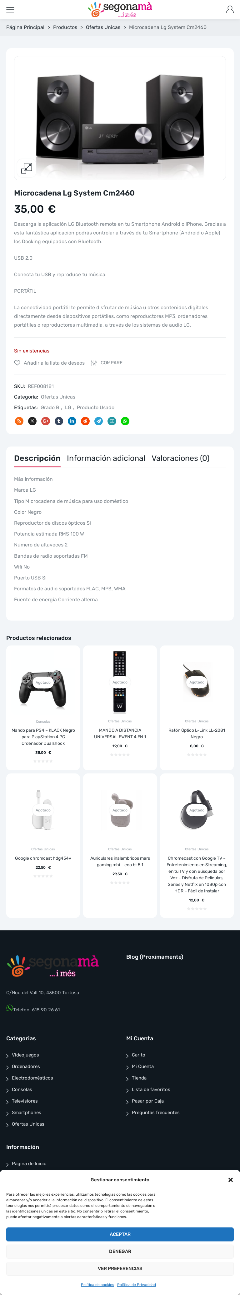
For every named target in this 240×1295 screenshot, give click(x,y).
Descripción (37, 458)
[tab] (37, 460)
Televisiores (25, 1101)
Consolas (43, 722)
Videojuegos (25, 1055)
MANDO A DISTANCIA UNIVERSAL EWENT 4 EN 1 (120, 734)
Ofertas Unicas (103, 27)
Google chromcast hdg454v (43, 858)
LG (68, 407)
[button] (231, 1180)
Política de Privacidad (136, 1285)
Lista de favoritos (151, 1089)
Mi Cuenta (143, 1066)
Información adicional (106, 458)
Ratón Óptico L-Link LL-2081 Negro (196, 734)
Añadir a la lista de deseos (53, 363)
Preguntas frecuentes (156, 1112)
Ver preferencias (120, 1268)
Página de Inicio (29, 1163)
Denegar (120, 1251)
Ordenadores (26, 1066)
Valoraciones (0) (180, 458)
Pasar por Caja (148, 1101)
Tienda (139, 1078)
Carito (138, 1055)
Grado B (50, 407)
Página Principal (25, 27)
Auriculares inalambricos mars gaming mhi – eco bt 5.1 (120, 861)
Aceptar (120, 1234)
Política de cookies (97, 1285)
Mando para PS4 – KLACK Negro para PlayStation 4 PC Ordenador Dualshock (43, 737)
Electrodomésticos (32, 1078)
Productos (65, 27)
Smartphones (26, 1112)
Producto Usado (95, 407)
